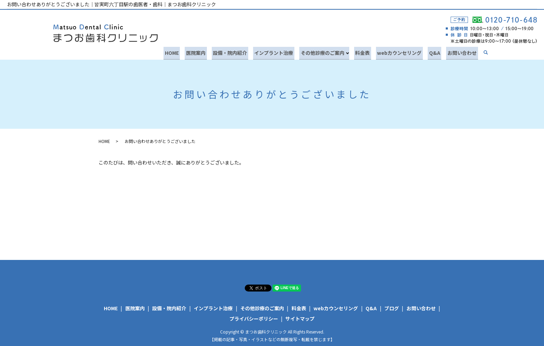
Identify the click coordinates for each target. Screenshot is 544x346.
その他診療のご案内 (332, 51)
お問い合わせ (463, 51)
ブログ (391, 307)
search (485, 52)
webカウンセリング (406, 51)
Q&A (438, 51)
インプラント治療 (286, 51)
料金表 (371, 51)
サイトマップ (300, 317)
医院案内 (213, 51)
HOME (192, 51)
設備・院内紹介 (245, 51)
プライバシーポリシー (253, 317)
